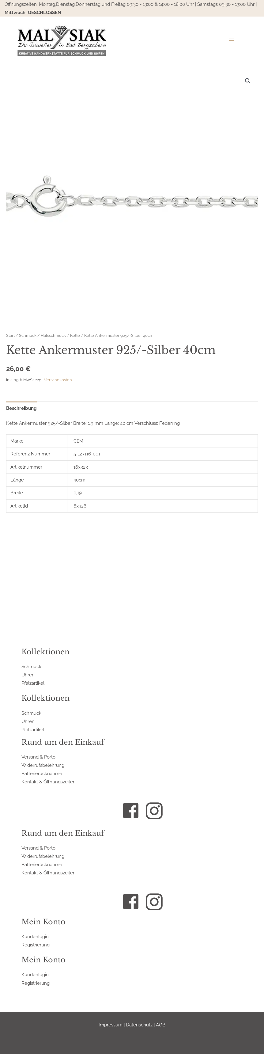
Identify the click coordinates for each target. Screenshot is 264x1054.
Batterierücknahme (41, 773)
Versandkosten (58, 380)
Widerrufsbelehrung (42, 765)
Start (10, 335)
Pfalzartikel (32, 683)
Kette (75, 335)
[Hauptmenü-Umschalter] (231, 40)
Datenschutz (139, 1024)
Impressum (111, 1024)
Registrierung (35, 944)
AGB (160, 1024)
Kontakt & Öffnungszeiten (48, 781)
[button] (247, 80)
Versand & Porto (38, 756)
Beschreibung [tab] (21, 408)
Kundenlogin (35, 936)
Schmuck (27, 335)
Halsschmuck (53, 335)
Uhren (28, 674)
